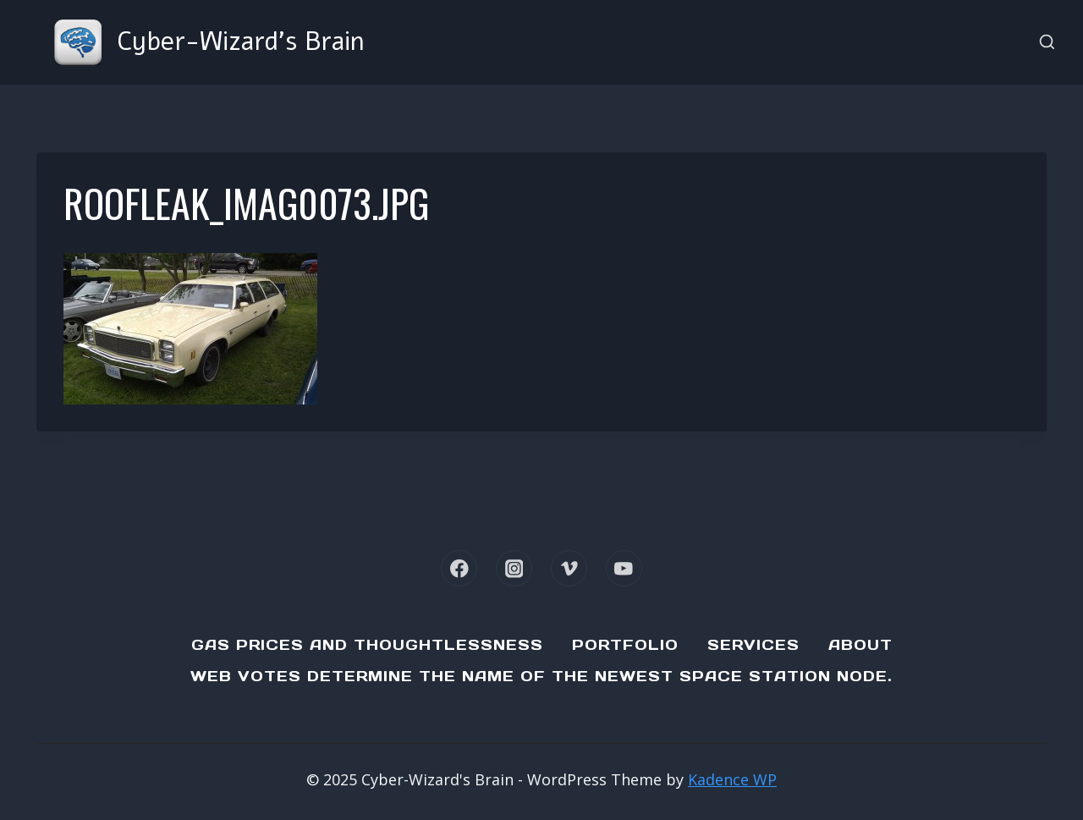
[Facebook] (459, 568)
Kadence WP (732, 779)
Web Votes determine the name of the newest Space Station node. (541, 676)
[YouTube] (624, 568)
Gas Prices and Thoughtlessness (367, 645)
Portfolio (625, 645)
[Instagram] (514, 568)
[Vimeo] (569, 568)
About (860, 645)
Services (753, 645)
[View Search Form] (1047, 42)
